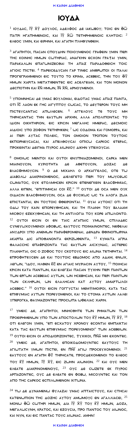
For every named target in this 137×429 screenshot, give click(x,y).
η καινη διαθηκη (68, 4)
